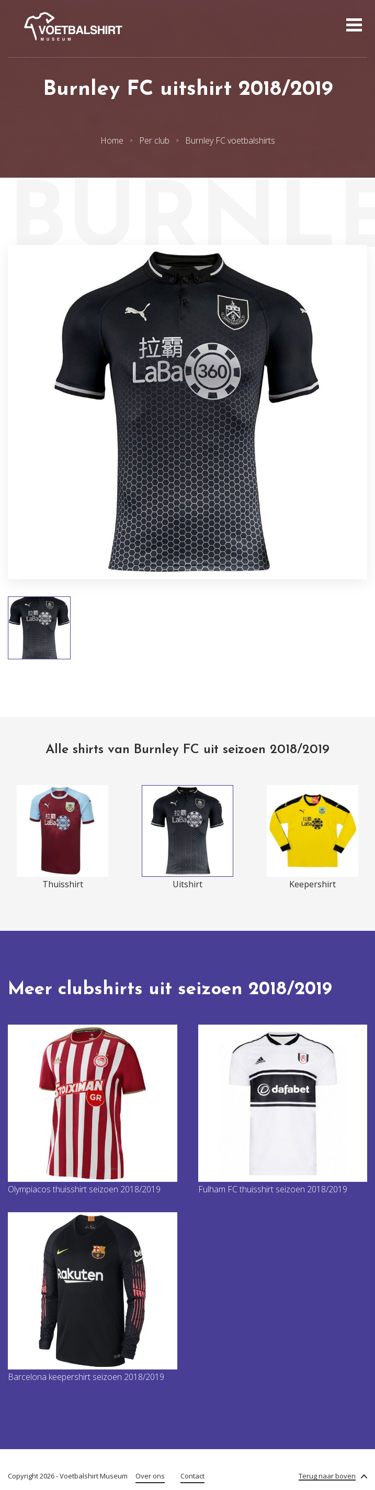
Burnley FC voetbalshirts (230, 140)
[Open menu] (352, 26)
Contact (192, 1476)
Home (111, 140)
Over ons (150, 1476)
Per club (154, 140)
